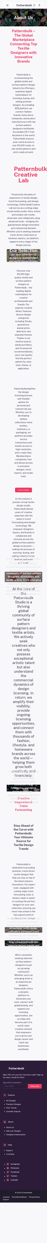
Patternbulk (27, 1193)
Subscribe (34, 1086)
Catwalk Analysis (13, 1111)
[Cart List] (34, 5)
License (6, 1197)
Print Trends (11, 1108)
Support (9, 1150)
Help (10, 1145)
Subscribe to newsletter (12, 1082)
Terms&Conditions (19, 1197)
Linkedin (14, 1180)
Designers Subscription (16, 1135)
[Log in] (39, 5)
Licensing (10, 1154)
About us (10, 1127)
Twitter (14, 1176)
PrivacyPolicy (34, 1197)
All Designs (11, 1101)
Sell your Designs (13, 1131)
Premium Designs (13, 1104)
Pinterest (15, 1168)
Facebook (15, 1172)
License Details (23, 490)
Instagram (15, 1164)
